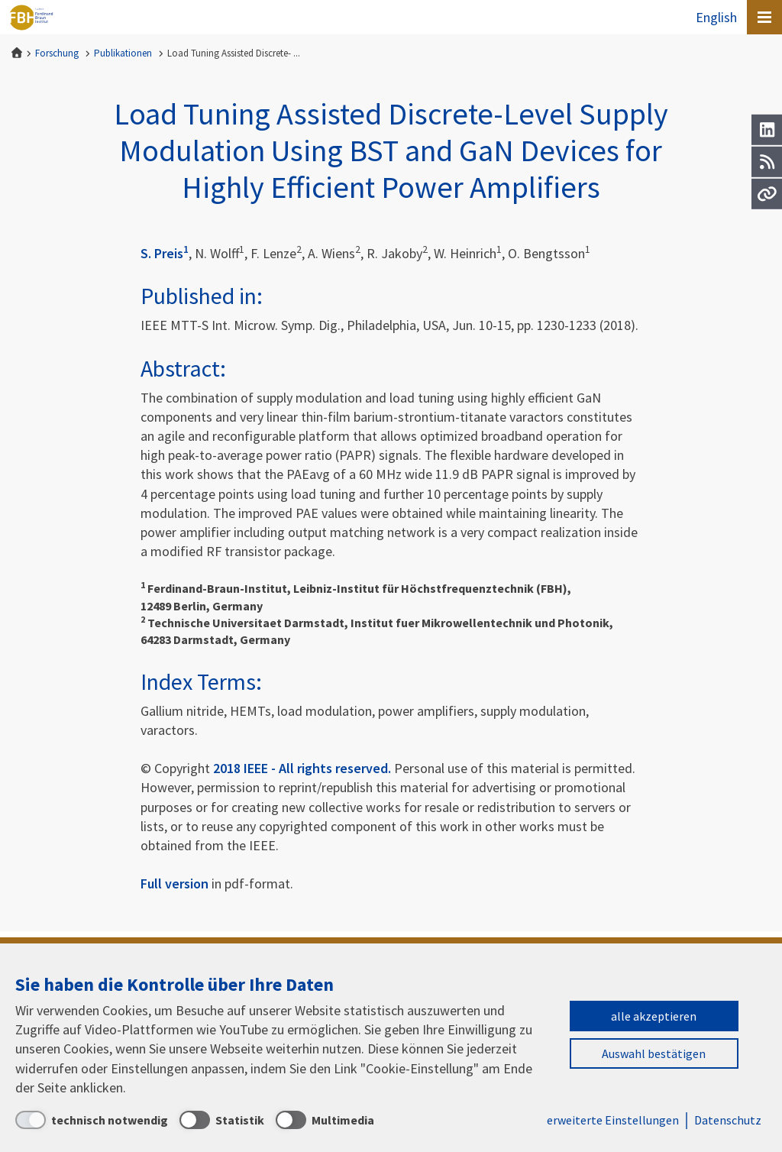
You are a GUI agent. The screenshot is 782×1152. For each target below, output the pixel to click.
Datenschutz (727, 1120)
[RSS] (766, 162)
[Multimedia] (325, 1120)
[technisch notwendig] (91, 1120)
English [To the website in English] (716, 17)
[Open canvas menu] (764, 17)
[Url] (766, 194)
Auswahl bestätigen (654, 1053)
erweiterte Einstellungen (613, 1120)
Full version (174, 883)
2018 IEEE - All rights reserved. (302, 768)
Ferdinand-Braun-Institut (31, 17)
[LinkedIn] (766, 130)
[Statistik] (221, 1120)
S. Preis (165, 253)
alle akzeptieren (653, 1016)
